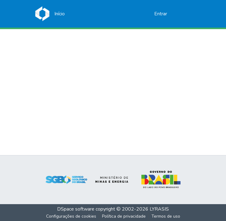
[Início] (59, 13)
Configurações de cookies (71, 216)
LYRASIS (159, 209)
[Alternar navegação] (182, 14)
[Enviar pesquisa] (140, 13)
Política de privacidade (124, 216)
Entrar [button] (161, 13)
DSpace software (75, 209)
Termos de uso (165, 216)
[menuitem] (148, 13)
